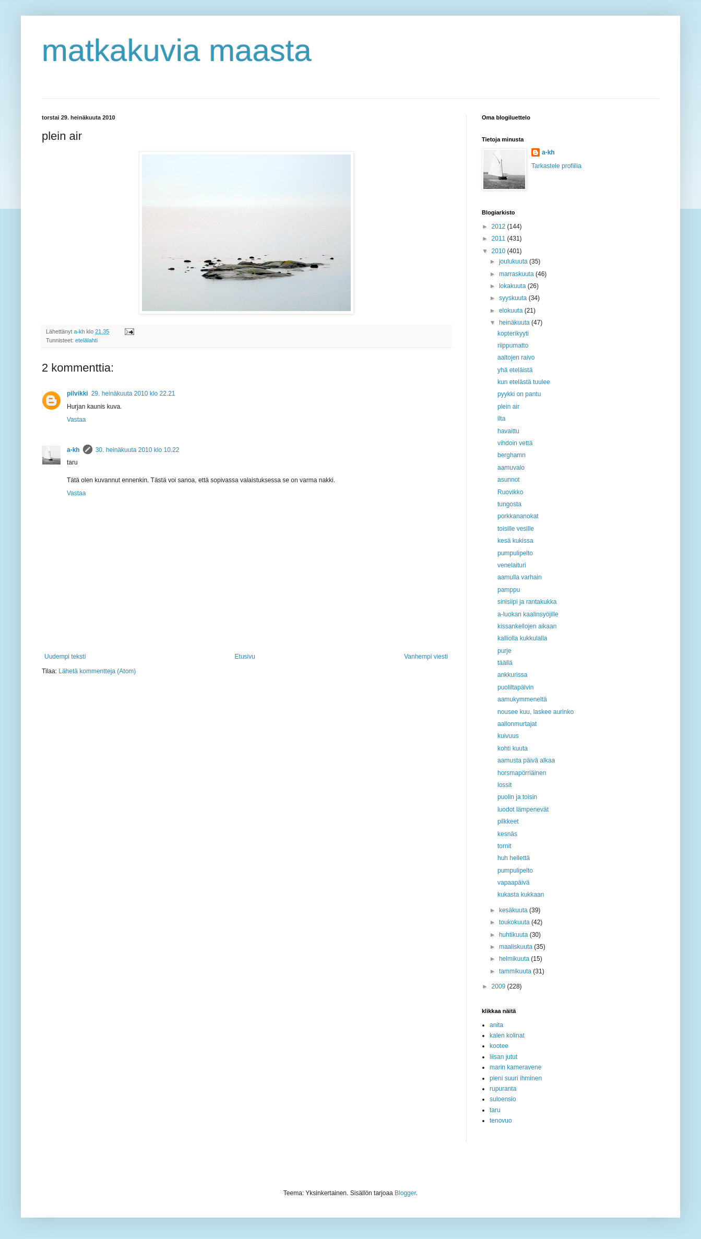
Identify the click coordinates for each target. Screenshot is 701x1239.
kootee (499, 1046)
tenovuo (501, 1120)
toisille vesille (515, 528)
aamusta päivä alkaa (526, 760)
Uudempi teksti (65, 656)
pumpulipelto (515, 553)
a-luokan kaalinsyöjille (528, 614)
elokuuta (512, 310)
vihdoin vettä (514, 443)
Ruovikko (510, 492)
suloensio (503, 1099)
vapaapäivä (513, 882)
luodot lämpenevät (523, 809)
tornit (504, 846)
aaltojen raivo (515, 357)
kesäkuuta (514, 910)
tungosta (509, 504)
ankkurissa (512, 674)
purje (504, 650)
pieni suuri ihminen (516, 1078)
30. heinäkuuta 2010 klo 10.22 (138, 450)
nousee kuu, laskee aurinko (535, 712)
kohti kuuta (512, 748)
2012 (499, 226)
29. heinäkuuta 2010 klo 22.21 (133, 393)
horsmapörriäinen (521, 773)
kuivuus (508, 736)
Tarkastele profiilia (556, 166)
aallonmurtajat (517, 724)
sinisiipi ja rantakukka (526, 601)
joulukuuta (514, 261)
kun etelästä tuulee (523, 382)
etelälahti (86, 340)
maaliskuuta (516, 946)
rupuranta (503, 1088)
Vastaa (76, 419)
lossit (504, 785)
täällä (505, 662)
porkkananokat (518, 516)
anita (496, 1025)
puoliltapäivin (515, 687)
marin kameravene (515, 1067)
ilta (501, 418)
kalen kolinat (507, 1035)
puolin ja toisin (517, 797)
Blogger (405, 1193)
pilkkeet (508, 821)
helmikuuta (515, 958)
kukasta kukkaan (520, 894)
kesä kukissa (515, 540)
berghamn (511, 455)
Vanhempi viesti (426, 656)
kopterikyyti (513, 333)
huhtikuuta (514, 934)
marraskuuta (517, 274)
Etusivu (245, 656)
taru (495, 1110)
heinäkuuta (515, 322)
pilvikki (77, 393)
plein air (508, 406)
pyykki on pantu (519, 394)
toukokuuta (515, 922)
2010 (499, 251)
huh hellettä (513, 858)
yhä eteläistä (514, 370)
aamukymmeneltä (522, 699)
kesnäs (507, 834)
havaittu (508, 431)
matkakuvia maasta (177, 50)
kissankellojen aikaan (526, 626)
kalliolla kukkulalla (522, 638)
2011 (499, 238)
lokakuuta (513, 286)
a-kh (73, 450)
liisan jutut (503, 1057)
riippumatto (512, 345)
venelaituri (511, 565)
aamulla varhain (519, 577)
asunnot (508, 479)
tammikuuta (516, 971)
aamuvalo (511, 467)
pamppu (508, 589)
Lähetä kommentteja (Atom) (97, 671)
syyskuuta (514, 298)
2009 (499, 986)
